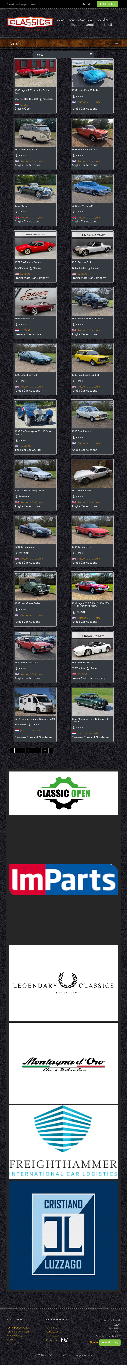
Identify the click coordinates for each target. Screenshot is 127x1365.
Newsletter (52, 1335)
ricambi (88, 24)
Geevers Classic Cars (28, 334)
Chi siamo (51, 1328)
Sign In (93, 1342)
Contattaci (52, 1331)
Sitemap (11, 1343)
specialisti (104, 24)
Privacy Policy (14, 1335)
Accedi (86, 4)
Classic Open (23, 109)
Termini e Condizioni (17, 1331)
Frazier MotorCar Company (32, 278)
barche (103, 19)
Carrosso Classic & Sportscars (34, 737)
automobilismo (68, 24)
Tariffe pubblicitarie (17, 1328)
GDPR (10, 1339)
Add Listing (107, 4)
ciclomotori (86, 19)
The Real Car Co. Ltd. (28, 450)
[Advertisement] (63, 839)
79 (45, 750)
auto (60, 19)
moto (71, 19)
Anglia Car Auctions (84, 109)
